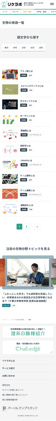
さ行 (24, 47)
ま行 (41, 47)
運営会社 (6, 385)
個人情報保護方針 (10, 400)
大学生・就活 (41, 11)
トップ (4, 11)
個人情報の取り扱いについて (14, 395)
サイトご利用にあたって (12, 390)
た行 (32, 47)
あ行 (6, 47)
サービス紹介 (8, 368)
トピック (15, 11)
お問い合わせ (8, 376)
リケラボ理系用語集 (17, 320)
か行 (15, 47)
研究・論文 (27, 11)
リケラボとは (8, 360)
